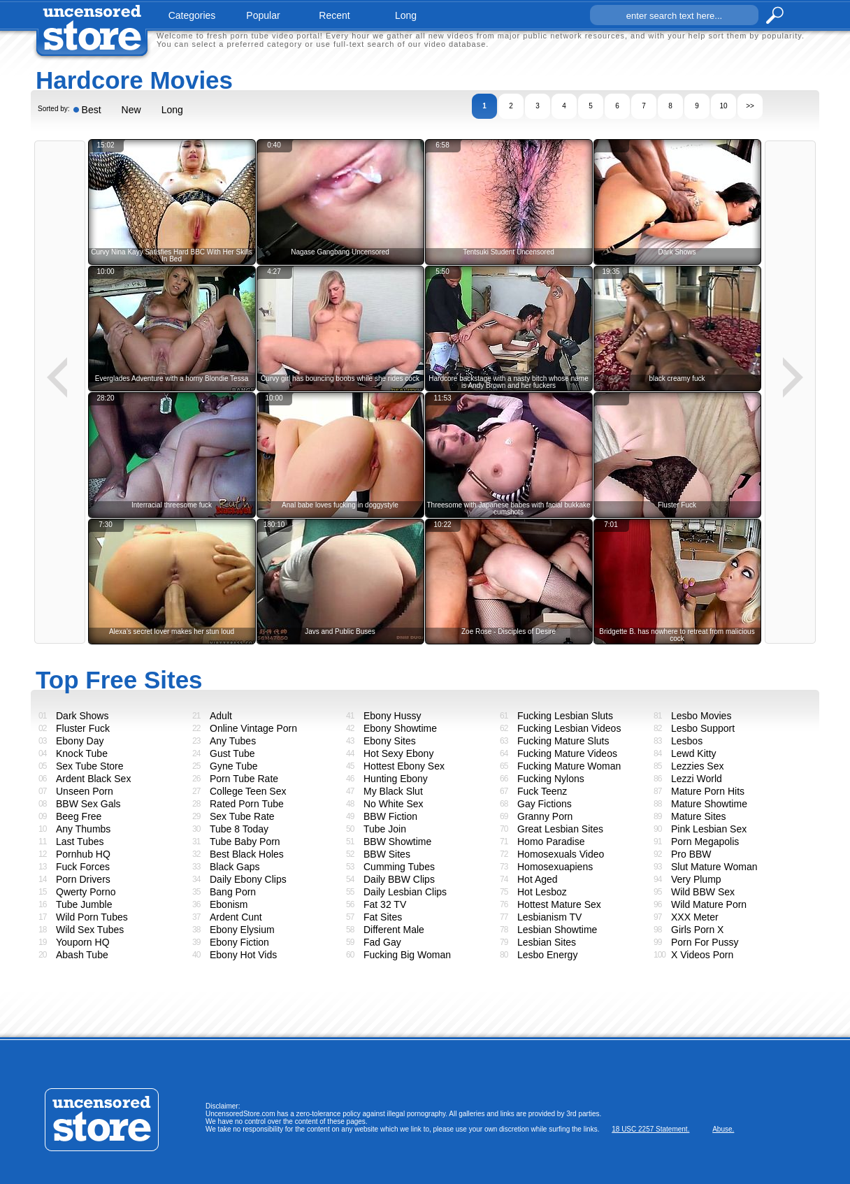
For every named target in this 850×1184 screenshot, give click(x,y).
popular (263, 15)
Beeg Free (78, 816)
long (406, 15)
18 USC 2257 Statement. (650, 1129)
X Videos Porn (702, 955)
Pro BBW (691, 854)
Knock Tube (82, 753)
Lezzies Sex (697, 766)
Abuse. (723, 1129)
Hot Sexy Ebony (398, 753)
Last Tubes (80, 841)
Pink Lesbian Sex (709, 829)
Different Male (393, 929)
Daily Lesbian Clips (405, 892)
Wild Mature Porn (709, 904)
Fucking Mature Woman (569, 766)
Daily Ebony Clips (248, 879)
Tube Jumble (84, 904)
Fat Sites (382, 917)
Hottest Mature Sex (559, 904)
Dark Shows (82, 716)
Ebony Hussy (392, 716)
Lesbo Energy (547, 955)
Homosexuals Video (560, 854)
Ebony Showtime (400, 728)
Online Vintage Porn (253, 728)
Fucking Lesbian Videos (569, 728)
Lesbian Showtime (557, 929)
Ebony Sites (389, 741)
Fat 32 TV (384, 904)
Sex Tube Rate (242, 816)
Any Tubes (233, 741)
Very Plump (696, 879)
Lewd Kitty (693, 753)
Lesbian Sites (546, 942)
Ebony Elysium (242, 929)
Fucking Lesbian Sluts (565, 716)
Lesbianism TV (549, 917)
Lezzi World (696, 778)
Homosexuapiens (555, 866)
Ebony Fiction (239, 942)
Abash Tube (82, 955)
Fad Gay (382, 942)
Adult (221, 716)
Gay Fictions (544, 804)
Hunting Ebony (395, 778)
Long (172, 109)
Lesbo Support (703, 728)
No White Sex (393, 804)
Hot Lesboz (542, 892)
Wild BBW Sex (703, 892)
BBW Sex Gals (88, 804)
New (131, 109)
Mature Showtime (709, 804)
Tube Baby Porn (245, 841)
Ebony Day (79, 741)
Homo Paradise (551, 841)
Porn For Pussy (704, 942)
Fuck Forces (83, 866)
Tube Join (384, 829)
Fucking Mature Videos (567, 753)
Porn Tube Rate (244, 778)
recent (334, 15)
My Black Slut (393, 791)
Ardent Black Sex (93, 778)
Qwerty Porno (86, 892)
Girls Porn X (697, 929)
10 (723, 106)
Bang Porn (233, 892)
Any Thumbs (83, 829)
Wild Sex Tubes (90, 929)
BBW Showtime (397, 841)
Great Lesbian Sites (560, 829)
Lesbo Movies (701, 716)
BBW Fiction (390, 816)
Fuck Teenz (542, 791)
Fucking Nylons (550, 778)
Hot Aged (537, 879)
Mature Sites (698, 816)
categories (192, 15)
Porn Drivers (83, 879)
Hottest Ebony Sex (404, 766)
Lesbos (687, 741)
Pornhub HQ (83, 854)
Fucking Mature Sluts (563, 741)
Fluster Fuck (83, 728)
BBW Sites (386, 854)
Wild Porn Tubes (92, 917)
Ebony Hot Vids (243, 955)
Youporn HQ (83, 942)
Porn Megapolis (705, 841)
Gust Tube (232, 753)
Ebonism (228, 904)
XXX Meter (695, 917)
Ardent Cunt (236, 917)
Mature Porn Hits (707, 791)
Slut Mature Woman (714, 866)
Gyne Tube (234, 766)
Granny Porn (544, 816)
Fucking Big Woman (407, 955)
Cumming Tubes (399, 866)
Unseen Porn (84, 791)
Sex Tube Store (90, 766)
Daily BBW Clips (399, 879)
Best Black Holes (247, 854)
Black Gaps (235, 866)
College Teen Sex (248, 791)
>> (750, 106)
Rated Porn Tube (247, 804)
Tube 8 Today (239, 829)
